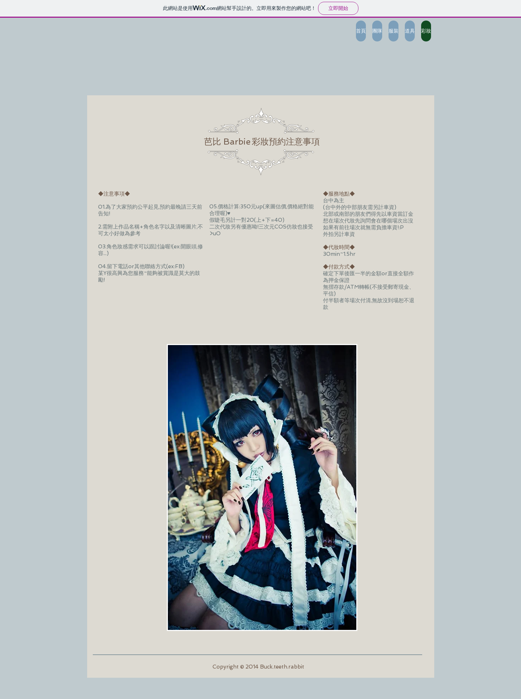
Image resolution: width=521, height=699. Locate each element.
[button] (262, 487)
